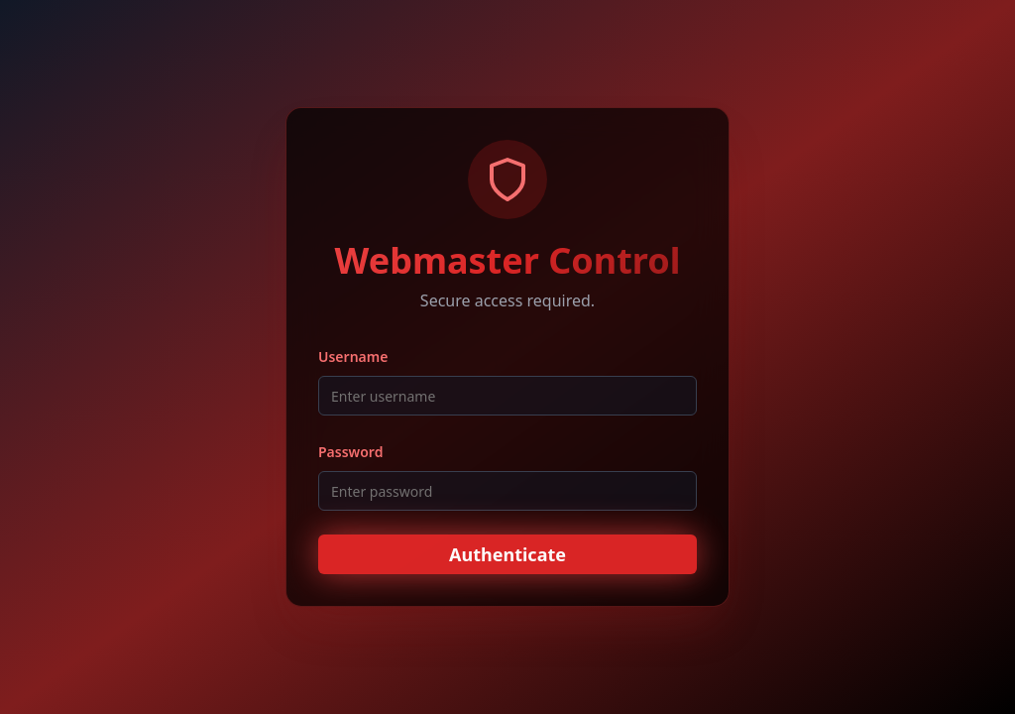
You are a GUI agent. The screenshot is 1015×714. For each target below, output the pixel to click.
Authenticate (507, 554)
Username (353, 356)
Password (350, 451)
